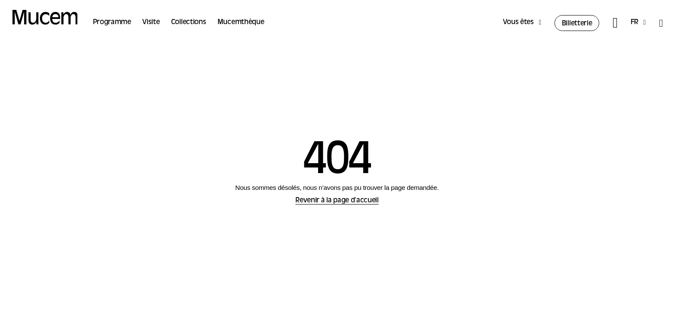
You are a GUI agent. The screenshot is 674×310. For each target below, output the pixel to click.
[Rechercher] (615, 23)
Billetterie (577, 23)
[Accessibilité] (660, 23)
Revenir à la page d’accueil (337, 200)
